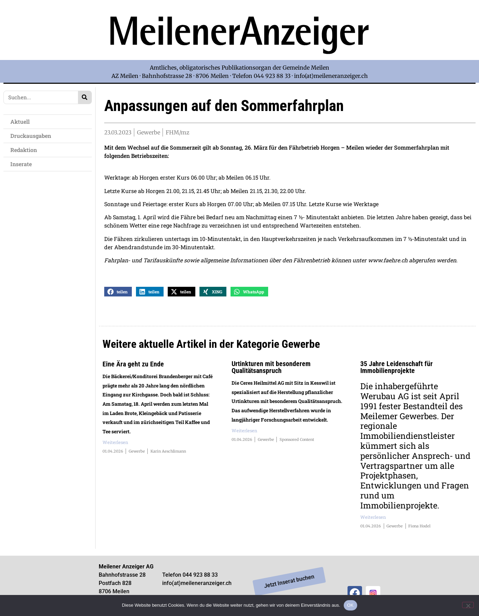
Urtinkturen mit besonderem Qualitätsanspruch (271, 368)
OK (350, 605)
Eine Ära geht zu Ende (133, 365)
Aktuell (21, 121)
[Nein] (468, 605)
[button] (118, 292)
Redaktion (25, 149)
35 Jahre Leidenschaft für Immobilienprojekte (396, 368)
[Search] (84, 97)
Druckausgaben (30, 135)
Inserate (22, 164)
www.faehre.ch (388, 261)
